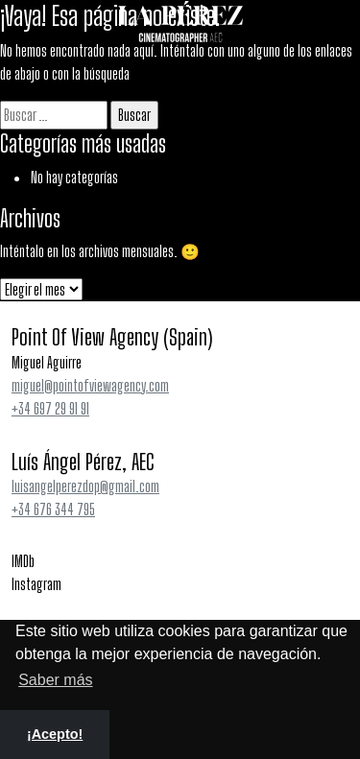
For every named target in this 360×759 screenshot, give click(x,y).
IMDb (23, 561)
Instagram (36, 584)
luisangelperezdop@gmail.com (85, 486)
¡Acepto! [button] (55, 734)
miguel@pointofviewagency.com (90, 385)
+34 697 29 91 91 (50, 408)
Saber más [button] (55, 680)
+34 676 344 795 (53, 509)
